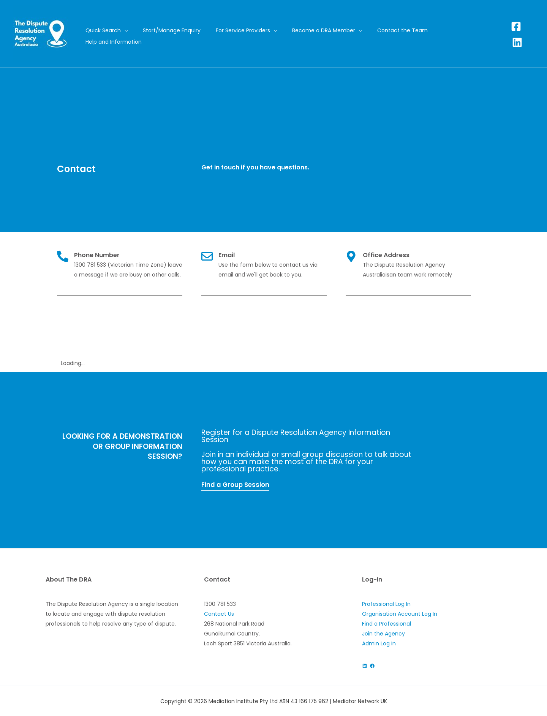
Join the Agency (383, 633)
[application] (145, 34)
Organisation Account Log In (399, 613)
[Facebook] (516, 34)
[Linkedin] (528, 34)
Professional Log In (386, 603)
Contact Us (219, 613)
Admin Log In (379, 643)
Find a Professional (386, 623)
